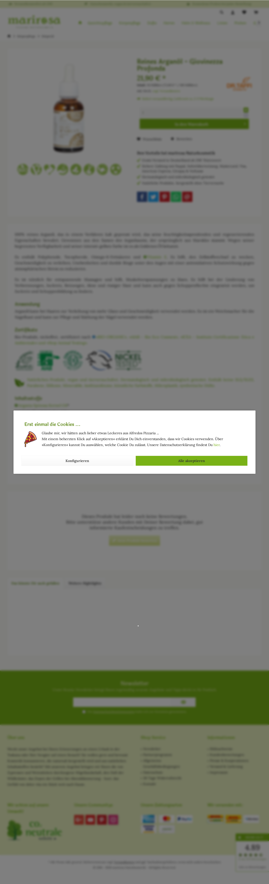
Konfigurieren (77, 461)
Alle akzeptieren (191, 461)
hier (217, 445)
